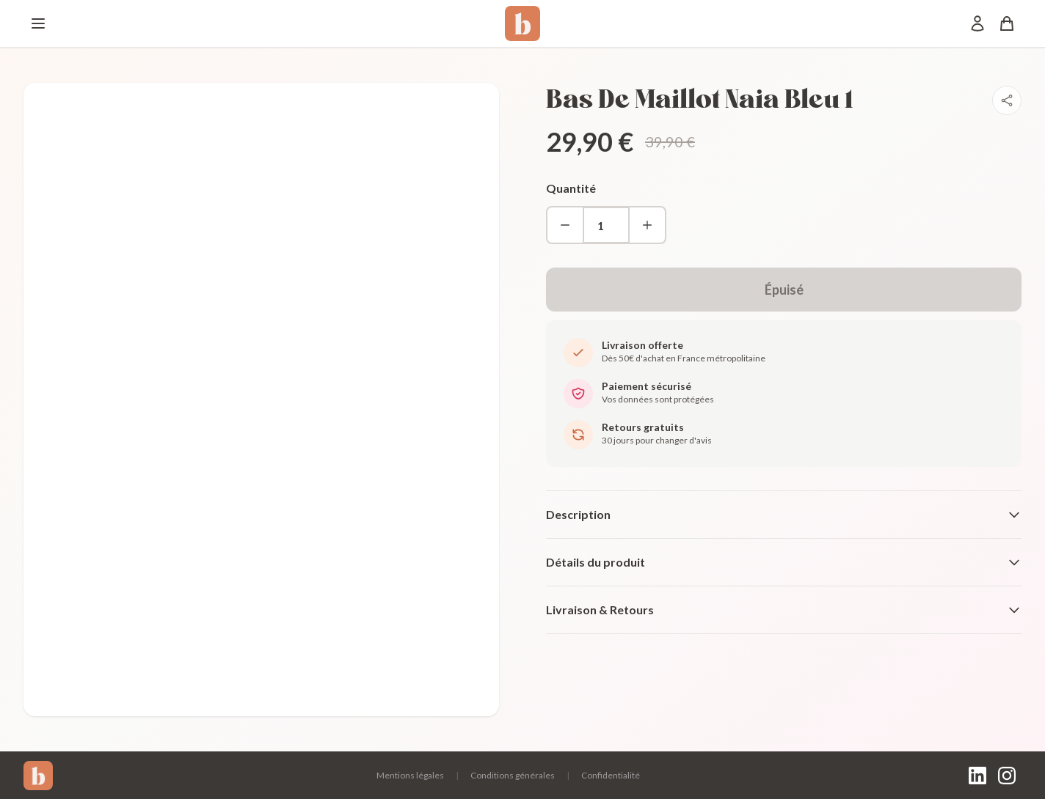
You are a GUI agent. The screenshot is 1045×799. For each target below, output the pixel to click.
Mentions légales (410, 775)
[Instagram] (1007, 775)
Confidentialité (610, 775)
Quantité (571, 188)
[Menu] (38, 23)
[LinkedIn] (977, 775)
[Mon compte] (977, 23)
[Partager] (1007, 100)
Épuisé (784, 289)
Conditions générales (512, 775)
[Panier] (1007, 23)
